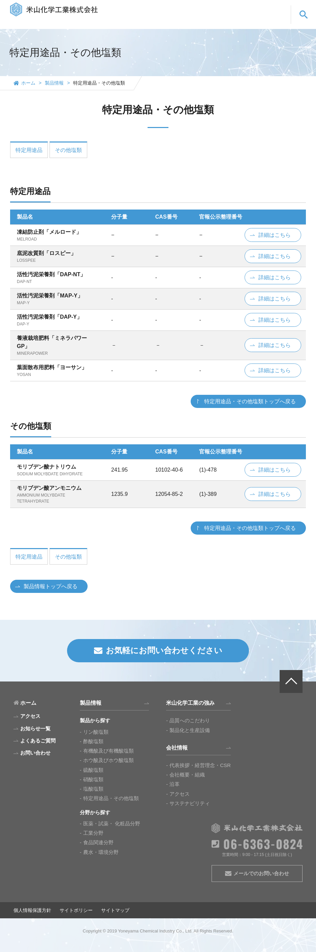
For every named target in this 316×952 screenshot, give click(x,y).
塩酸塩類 (93, 789)
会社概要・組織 (187, 775)
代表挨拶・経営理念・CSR (200, 765)
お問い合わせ (267, 21)
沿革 (174, 784)
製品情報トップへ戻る (50, 586)
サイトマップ (115, 910)
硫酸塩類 (93, 770)
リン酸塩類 (95, 732)
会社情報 (190, 21)
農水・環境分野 (101, 852)
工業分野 (93, 833)
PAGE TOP (291, 681)
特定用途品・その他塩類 (111, 798)
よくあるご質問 (226, 21)
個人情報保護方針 (32, 910)
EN (255, 9)
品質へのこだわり (189, 720)
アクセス (179, 794)
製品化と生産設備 (189, 730)
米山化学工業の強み (148, 21)
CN (273, 9)
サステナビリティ (189, 803)
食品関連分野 (98, 842)
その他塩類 (68, 150)
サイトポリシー (76, 910)
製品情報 (107, 21)
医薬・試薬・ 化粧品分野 (111, 823)
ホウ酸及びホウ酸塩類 (108, 760)
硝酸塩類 (93, 779)
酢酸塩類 (93, 741)
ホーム (28, 83)
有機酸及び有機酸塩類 (108, 751)
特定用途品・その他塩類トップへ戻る (250, 401)
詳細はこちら (274, 235)
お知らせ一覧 (35, 728)
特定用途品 (28, 150)
